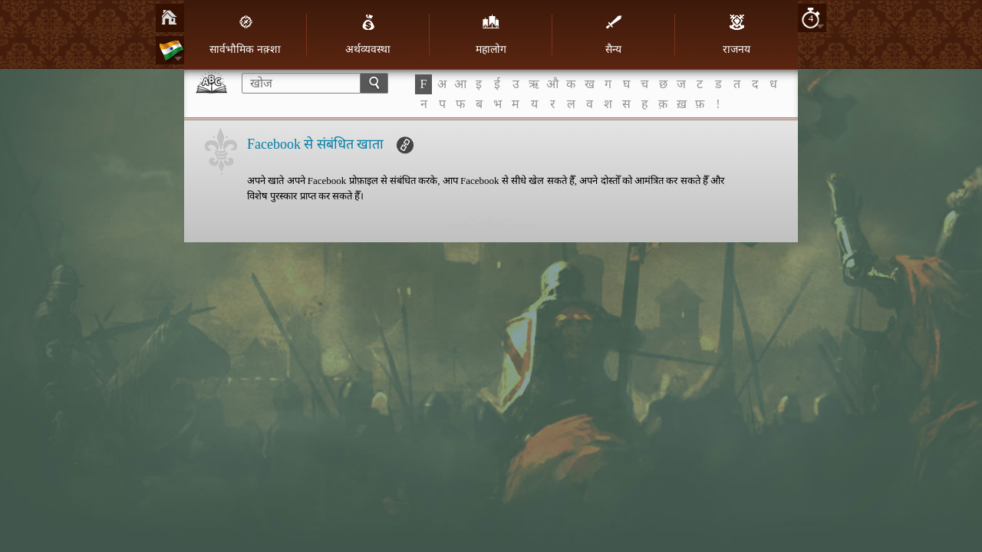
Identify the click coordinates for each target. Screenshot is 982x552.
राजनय (736, 34)
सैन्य (613, 34)
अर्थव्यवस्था (367, 34)
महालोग (491, 34)
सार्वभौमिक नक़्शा (245, 34)
